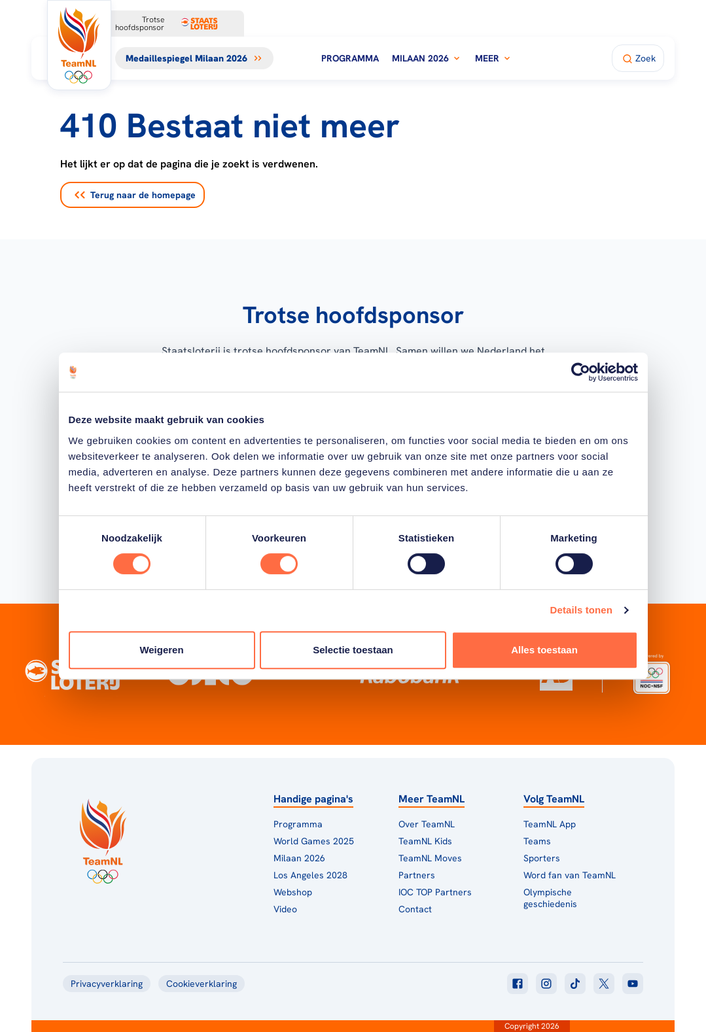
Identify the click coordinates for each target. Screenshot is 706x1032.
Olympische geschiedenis (550, 898)
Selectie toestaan (353, 649)
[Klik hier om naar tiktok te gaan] (575, 983)
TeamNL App (549, 824)
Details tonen (581, 609)
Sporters (541, 858)
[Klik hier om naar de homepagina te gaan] (79, 45)
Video (285, 909)
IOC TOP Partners (435, 892)
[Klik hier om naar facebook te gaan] (517, 983)
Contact (415, 909)
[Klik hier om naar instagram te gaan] (546, 983)
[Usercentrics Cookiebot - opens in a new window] (580, 372)
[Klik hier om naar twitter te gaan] (603, 983)
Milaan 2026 (427, 58)
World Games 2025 (314, 841)
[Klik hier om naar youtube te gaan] (632, 983)
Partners (416, 875)
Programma (350, 58)
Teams (537, 841)
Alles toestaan (544, 649)
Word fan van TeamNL (569, 875)
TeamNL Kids (425, 841)
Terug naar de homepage (135, 195)
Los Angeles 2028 (310, 875)
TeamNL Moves (430, 858)
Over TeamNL (426, 824)
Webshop (293, 892)
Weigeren (161, 649)
